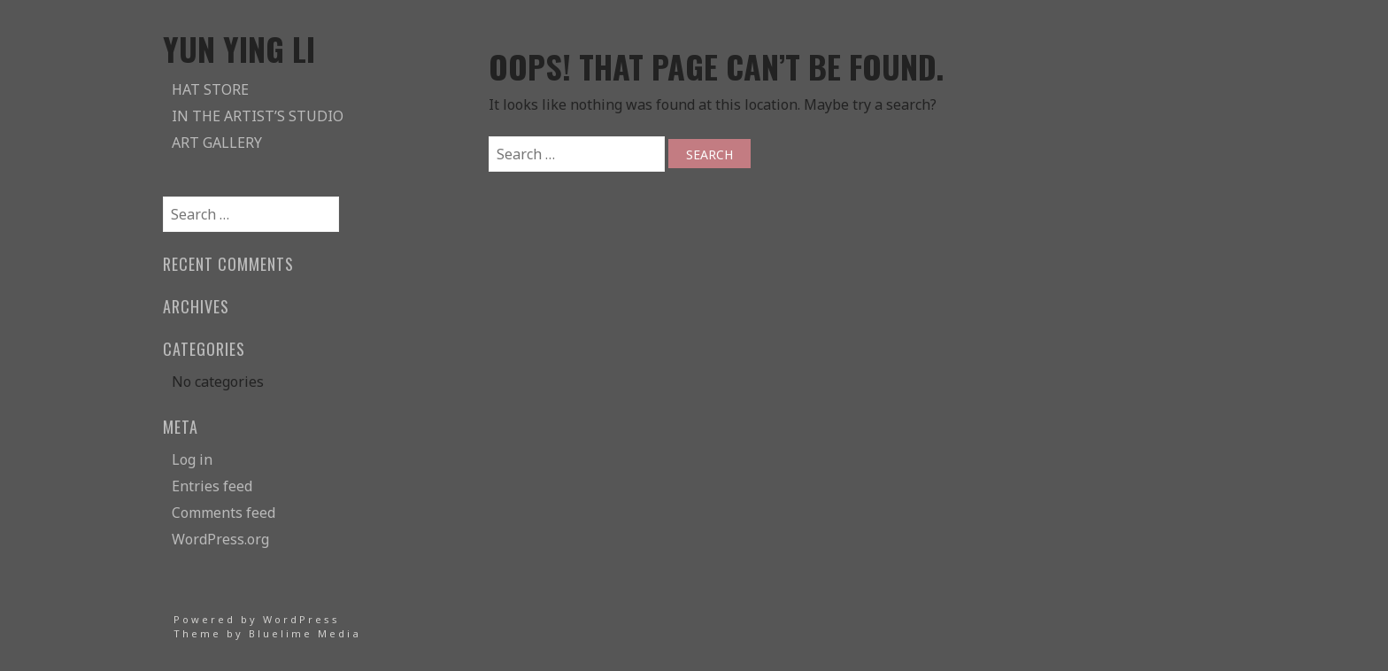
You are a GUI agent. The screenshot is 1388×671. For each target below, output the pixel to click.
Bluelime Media (305, 633)
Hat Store (210, 89)
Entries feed (212, 486)
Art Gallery (217, 142)
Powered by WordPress (257, 619)
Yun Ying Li (239, 48)
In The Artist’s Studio (257, 116)
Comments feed (223, 512)
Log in (192, 459)
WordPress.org (220, 539)
